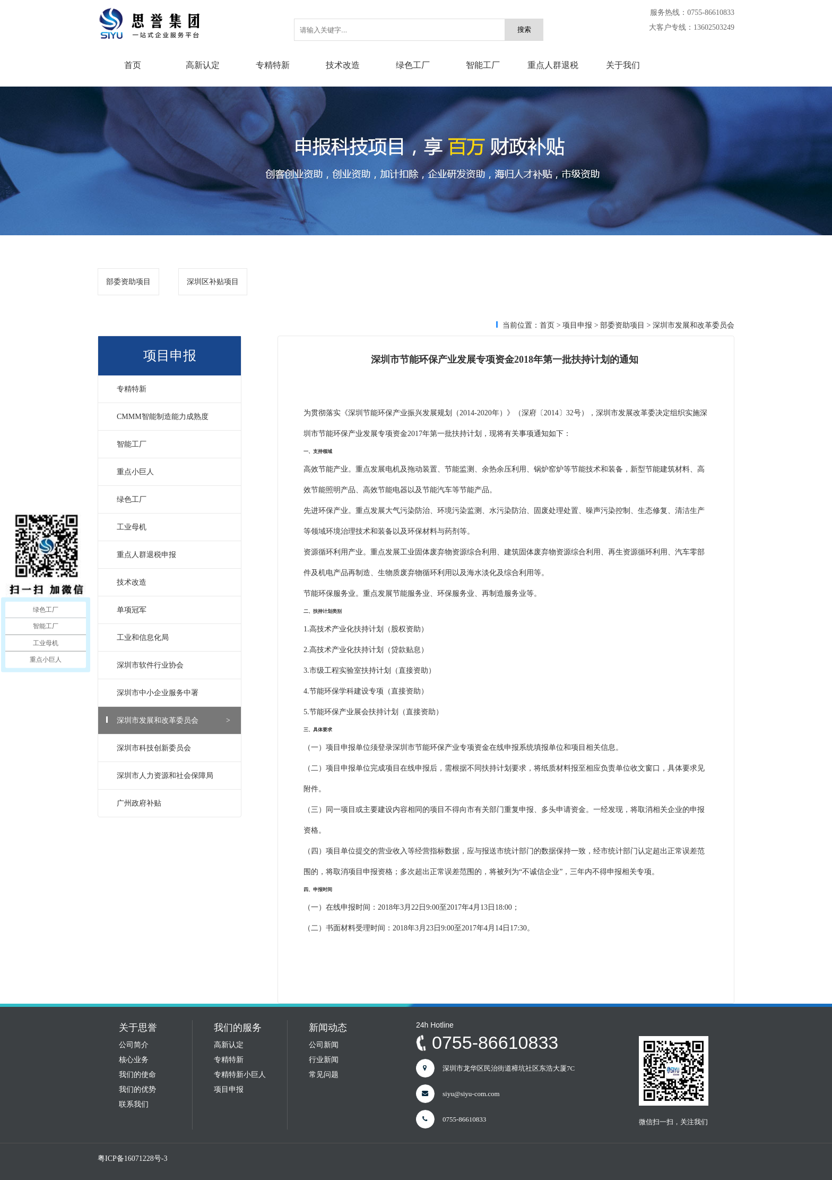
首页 (132, 65)
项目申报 (577, 325)
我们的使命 (137, 1075)
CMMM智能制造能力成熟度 (173, 416)
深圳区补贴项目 (213, 282)
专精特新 (273, 65)
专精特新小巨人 (240, 1075)
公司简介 (134, 1045)
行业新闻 (324, 1060)
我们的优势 (137, 1089)
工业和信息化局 (173, 637)
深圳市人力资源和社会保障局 (173, 775)
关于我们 (623, 65)
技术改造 (343, 65)
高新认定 (203, 65)
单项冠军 (173, 609)
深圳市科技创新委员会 (173, 748)
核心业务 (134, 1060)
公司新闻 (324, 1045)
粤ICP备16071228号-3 (132, 1158)
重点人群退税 (552, 65)
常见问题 (324, 1075)
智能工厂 (483, 65)
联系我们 (134, 1104)
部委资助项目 (128, 282)
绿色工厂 (413, 65)
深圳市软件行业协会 (173, 665)
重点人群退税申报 (173, 554)
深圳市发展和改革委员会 (173, 720)
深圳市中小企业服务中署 (173, 692)
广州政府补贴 (173, 803)
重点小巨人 (173, 471)
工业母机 (173, 527)
